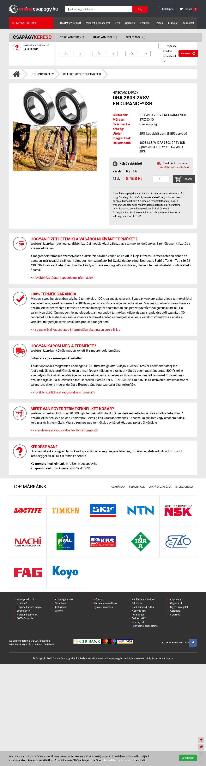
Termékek (60, 603)
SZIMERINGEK (137, 486)
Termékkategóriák (24, 23)
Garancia (130, 23)
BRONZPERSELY (184, 486)
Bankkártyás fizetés (143, 607)
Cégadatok (176, 603)
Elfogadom (188, 757)
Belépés (167, 9)
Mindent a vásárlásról (98, 23)
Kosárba (183, 179)
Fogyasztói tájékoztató (145, 625)
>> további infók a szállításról (173, 167)
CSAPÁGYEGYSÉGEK (160, 486)
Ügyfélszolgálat (179, 607)
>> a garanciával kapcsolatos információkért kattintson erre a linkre (75, 329)
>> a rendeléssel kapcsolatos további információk (64, 430)
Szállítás (144, 23)
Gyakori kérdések (103, 607)
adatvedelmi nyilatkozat (116, 760)
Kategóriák (61, 607)
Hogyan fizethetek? (28, 614)
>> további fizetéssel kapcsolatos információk (62, 278)
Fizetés (159, 23)
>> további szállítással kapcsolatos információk (63, 392)
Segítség (175, 614)
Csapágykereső (70, 23)
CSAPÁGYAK (118, 486)
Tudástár (173, 23)
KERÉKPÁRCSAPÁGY (42, 74)
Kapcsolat (188, 23)
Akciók (59, 610)
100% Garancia (25, 618)
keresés (188, 53)
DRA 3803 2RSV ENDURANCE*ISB (82, 74)
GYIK (117, 23)
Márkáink (99, 599)
